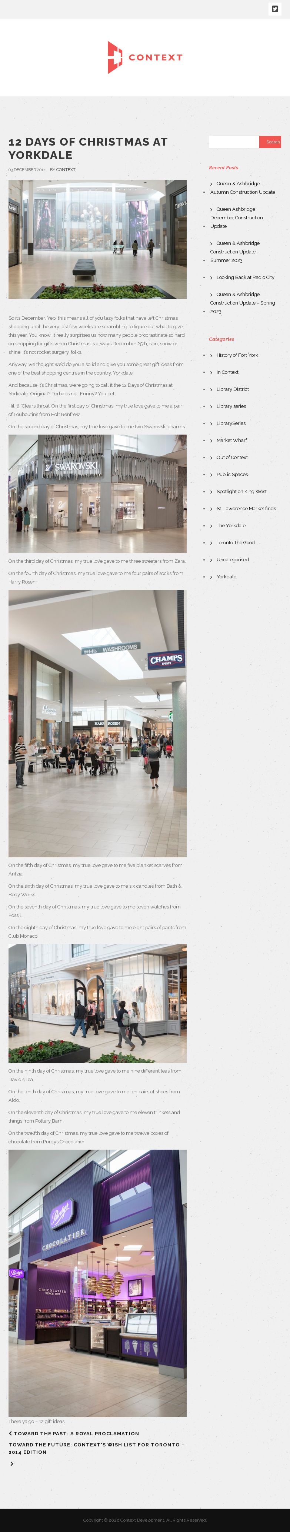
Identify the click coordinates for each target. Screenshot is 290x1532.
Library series (231, 406)
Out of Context (232, 457)
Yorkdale (226, 576)
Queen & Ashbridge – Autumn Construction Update (242, 188)
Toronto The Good (236, 542)
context (65, 169)
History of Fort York (237, 355)
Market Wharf (232, 440)
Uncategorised (233, 559)
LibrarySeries (231, 423)
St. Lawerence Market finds (246, 508)
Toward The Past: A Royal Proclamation (76, 1433)
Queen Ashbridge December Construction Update (236, 217)
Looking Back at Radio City (245, 277)
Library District (233, 389)
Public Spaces (232, 474)
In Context (228, 372)
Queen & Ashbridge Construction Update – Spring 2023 (242, 303)
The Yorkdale (231, 525)
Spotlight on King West (242, 491)
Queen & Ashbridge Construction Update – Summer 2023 (235, 251)
